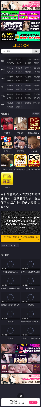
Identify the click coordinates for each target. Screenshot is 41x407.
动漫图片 (37, 85)
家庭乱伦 (19, 94)
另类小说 (19, 98)
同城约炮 (10, 103)
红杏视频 (10, 107)
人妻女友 (28, 94)
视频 (3, 69)
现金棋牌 (28, 63)
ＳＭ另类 (37, 72)
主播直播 (28, 72)
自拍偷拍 (19, 68)
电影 (3, 78)
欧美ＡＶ (28, 68)
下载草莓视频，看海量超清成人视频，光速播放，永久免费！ (20, 238)
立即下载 (33, 402)
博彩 (3, 61)
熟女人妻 (10, 72)
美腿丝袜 (10, 89)
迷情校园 (10, 98)
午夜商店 (19, 103)
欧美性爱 (37, 77)
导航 (3, 104)
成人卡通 (28, 77)
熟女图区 (28, 89)
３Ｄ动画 (37, 68)
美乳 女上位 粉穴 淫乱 (9, 245)
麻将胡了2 (10, 63)
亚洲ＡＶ (10, 68)
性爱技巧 (37, 98)
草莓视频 (28, 103)
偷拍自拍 (19, 77)
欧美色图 (28, 85)
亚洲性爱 (10, 77)
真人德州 (19, 59)
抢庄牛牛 (37, 63)
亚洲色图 (19, 85)
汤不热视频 (36, 103)
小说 (3, 96)
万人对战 (28, 59)
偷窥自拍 (10, 85)
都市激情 (10, 94)
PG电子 (10, 59)
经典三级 (19, 80)
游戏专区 (37, 59)
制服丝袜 (10, 80)
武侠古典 (37, 94)
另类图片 (37, 89)
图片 (3, 87)
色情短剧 (19, 107)
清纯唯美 (19, 89)
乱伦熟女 (28, 80)
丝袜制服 (19, 72)
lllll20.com (20, 45)
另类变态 (37, 80)
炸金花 (19, 63)
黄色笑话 (28, 98)
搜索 (36, 51)
